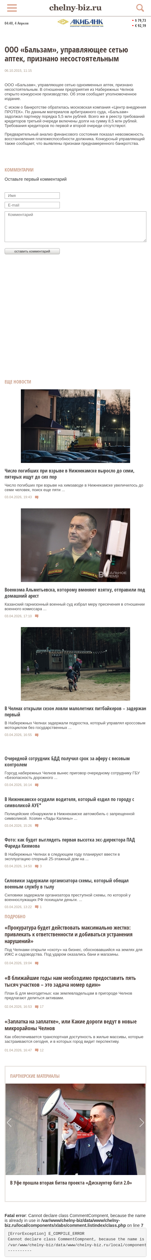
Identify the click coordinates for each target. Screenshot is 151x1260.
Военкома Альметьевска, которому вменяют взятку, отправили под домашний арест (75, 592)
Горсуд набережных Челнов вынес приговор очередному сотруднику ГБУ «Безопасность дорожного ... (72, 775)
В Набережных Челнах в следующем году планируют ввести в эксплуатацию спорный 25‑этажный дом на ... (62, 856)
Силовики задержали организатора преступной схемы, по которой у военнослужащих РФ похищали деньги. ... (68, 897)
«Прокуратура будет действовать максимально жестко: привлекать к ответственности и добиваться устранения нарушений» (69, 934)
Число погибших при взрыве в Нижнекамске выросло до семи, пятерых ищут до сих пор (69, 473)
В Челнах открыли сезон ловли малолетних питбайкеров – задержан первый (75, 711)
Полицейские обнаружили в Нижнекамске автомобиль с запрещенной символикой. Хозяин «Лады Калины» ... (69, 816)
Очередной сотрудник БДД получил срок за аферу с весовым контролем (67, 761)
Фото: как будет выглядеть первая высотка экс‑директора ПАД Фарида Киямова (70, 842)
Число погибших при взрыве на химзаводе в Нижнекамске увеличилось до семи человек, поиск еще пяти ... (74, 487)
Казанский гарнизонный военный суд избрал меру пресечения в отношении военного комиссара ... (75, 606)
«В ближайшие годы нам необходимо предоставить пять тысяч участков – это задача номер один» (70, 981)
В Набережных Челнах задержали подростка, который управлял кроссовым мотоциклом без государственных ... (75, 725)
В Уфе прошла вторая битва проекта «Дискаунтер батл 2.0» (71, 1182)
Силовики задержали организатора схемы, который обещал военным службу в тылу (67, 883)
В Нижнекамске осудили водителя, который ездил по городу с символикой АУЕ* (69, 802)
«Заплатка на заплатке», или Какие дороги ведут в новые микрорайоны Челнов (71, 1025)
